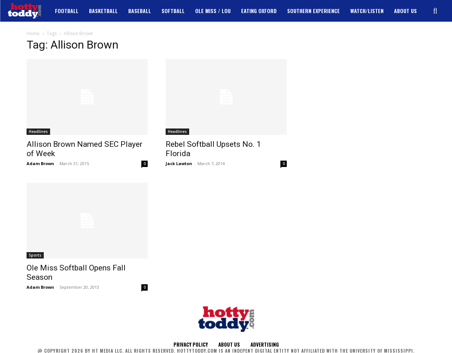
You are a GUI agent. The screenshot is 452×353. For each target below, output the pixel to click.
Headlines (38, 131)
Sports (35, 255)
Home (33, 33)
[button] (435, 11)
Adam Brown (40, 163)
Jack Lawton (179, 163)
